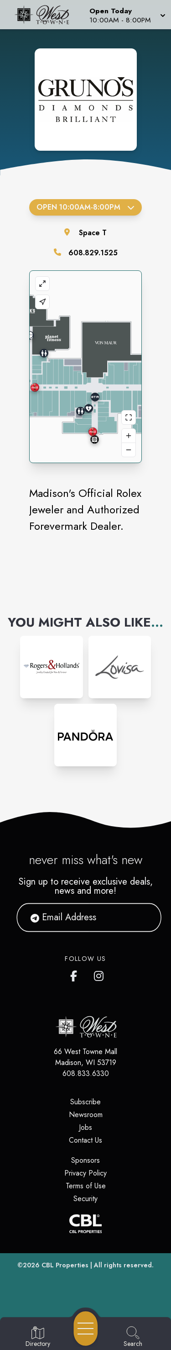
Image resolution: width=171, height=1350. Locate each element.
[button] (126, 15)
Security (85, 1198)
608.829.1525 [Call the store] (93, 253)
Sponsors (85, 1160)
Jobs (85, 1127)
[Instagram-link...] (51, 667)
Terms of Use (86, 1186)
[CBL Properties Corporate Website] (85, 1223)
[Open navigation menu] (86, 1328)
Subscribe (85, 1102)
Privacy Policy (85, 1173)
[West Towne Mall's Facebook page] (75, 974)
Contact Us (85, 1140)
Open (85, 207)
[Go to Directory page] (38, 1337)
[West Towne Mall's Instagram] (99, 974)
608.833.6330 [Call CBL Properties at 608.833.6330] (85, 1073)
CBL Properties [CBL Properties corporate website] (64, 1265)
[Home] (45, 15)
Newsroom (86, 1114)
